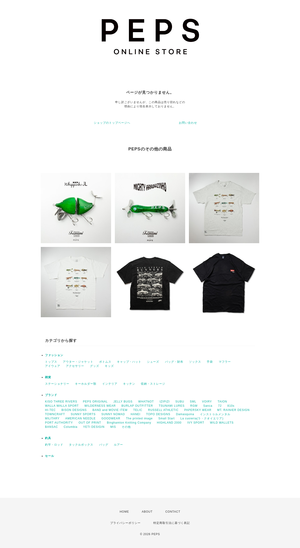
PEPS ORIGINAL (95, 401)
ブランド (51, 395)
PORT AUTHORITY (59, 422)
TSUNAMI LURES (171, 405)
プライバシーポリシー (125, 523)
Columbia (71, 427)
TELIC (137, 410)
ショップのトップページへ (112, 122)
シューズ (153, 361)
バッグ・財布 (174, 361)
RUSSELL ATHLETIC (163, 410)
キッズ (109, 366)
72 (220, 405)
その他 (126, 427)
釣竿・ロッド (54, 444)
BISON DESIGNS (74, 410)
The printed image (139, 418)
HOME (124, 511)
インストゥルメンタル (215, 414)
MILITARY (52, 418)
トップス (51, 361)
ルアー (118, 444)
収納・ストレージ (153, 383)
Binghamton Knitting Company (129, 422)
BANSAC (51, 427)
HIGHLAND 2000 (169, 422)
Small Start (166, 418)
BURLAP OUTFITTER (137, 405)
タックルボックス (81, 444)
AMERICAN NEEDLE (80, 418)
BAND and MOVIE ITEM (110, 410)
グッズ (94, 366)
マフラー (225, 361)
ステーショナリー (57, 383)
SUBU (179, 401)
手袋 (210, 361)
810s (230, 405)
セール (49, 456)
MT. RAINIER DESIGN (233, 410)
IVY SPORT (195, 422)
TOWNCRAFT (55, 414)
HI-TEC (50, 410)
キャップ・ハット (129, 361)
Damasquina (185, 414)
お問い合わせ (188, 122)
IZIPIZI (165, 401)
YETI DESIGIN (94, 427)
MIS (113, 427)
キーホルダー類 (85, 383)
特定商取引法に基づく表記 (171, 523)
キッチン (129, 383)
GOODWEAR (110, 418)
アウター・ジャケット (78, 361)
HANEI (136, 414)
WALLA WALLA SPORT (62, 405)
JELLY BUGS (123, 401)
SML (193, 401)
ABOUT (147, 511)
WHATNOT (146, 401)
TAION (222, 401)
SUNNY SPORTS (83, 414)
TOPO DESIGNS (158, 414)
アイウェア (52, 366)
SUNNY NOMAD (113, 414)
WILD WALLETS (222, 422)
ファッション (54, 355)
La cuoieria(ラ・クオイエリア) (202, 418)
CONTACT (172, 511)
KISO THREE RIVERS (61, 401)
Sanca (207, 405)
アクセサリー (75, 366)
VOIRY (207, 401)
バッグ (103, 444)
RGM (194, 405)
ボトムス (105, 361)
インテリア (109, 383)
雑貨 (48, 377)
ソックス (195, 361)
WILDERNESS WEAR (100, 405)
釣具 (48, 438)
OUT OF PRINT (90, 422)
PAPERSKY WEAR (197, 410)
